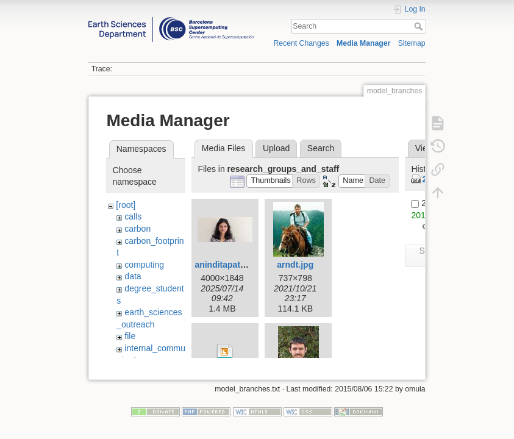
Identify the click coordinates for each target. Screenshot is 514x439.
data (132, 276)
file (129, 336)
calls (132, 216)
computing (144, 264)
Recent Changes (301, 43)
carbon (137, 229)
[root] (125, 205)
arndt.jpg (295, 264)
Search (420, 26)
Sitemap (412, 43)
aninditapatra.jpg (229, 264)
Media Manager (364, 43)
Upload (276, 148)
